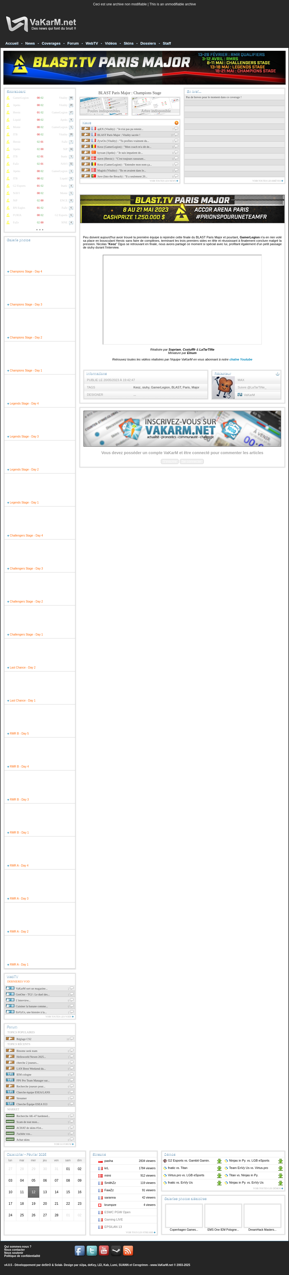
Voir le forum (64, 1144)
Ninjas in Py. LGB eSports (246, 1160)
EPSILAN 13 (113, 1226)
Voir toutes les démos (268, 1188)
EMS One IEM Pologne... (223, 1229)
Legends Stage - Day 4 (23, 403)
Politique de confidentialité (22, 1256)
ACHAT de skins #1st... (24, 1127)
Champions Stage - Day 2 (24, 337)
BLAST (176, 387)
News (30, 43)
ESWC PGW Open (117, 1212)
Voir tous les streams (141, 1232)
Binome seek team (21, 1050)
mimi (107, 1175)
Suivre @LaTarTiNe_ (252, 387)
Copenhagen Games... (184, 1229)
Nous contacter (14, 1249)
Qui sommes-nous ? (17, 1246)
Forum (73, 43)
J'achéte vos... (19, 1133)
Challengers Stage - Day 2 (25, 601)
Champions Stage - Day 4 (24, 271)
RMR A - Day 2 (18, 931)
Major (196, 387)
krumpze (110, 1204)
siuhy (145, 387)
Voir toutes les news (164, 181)
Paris (186, 387)
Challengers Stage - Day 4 (25, 535)
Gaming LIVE (113, 1219)
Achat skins (18, 1139)
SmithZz (110, 1182)
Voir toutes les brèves (267, 181)
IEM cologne (18, 1074)
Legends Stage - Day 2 (23, 469)
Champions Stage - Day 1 (24, 370)
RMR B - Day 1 (18, 832)
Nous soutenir (13, 1252)
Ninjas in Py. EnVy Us (244, 1182)
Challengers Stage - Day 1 (25, 634)
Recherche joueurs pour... (25, 1086)
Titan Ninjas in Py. (241, 1175)
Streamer (16, 1098)
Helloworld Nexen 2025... (26, 1056)
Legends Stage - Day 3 (23, 436)
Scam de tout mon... (22, 1122)
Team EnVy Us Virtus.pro (246, 1168)
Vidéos (111, 43)
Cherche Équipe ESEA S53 (26, 1104)
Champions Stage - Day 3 (24, 304)
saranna (110, 1197)
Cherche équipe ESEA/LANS (28, 1092)
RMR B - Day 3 (18, 799)
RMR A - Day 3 (18, 898)
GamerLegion (160, 387)
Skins (128, 43)
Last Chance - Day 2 (21, 667)
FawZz (109, 1190)
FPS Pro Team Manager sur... (28, 1080)
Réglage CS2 (18, 1039)
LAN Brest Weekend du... (26, 1068)
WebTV (92, 43)
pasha (108, 1160)
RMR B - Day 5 (18, 733)
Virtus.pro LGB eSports (183, 1175)
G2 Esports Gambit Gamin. (186, 1160)
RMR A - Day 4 (18, 865)
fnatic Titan (175, 1168)
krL (106, 1168)
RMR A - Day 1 (18, 964)
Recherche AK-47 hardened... (28, 1116)
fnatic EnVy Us (178, 1182)
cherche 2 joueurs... (22, 1062)
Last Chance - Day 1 (21, 700)
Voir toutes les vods (59, 1016)
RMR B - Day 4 (18, 766)
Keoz (137, 387)
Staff (167, 43)
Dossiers (148, 43)
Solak (58, 1265)
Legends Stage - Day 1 (23, 502)
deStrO (46, 1265)
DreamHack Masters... (262, 1229)
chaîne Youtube (240, 359)
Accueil (11, 43)
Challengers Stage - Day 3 (25, 568)
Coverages (51, 43)
